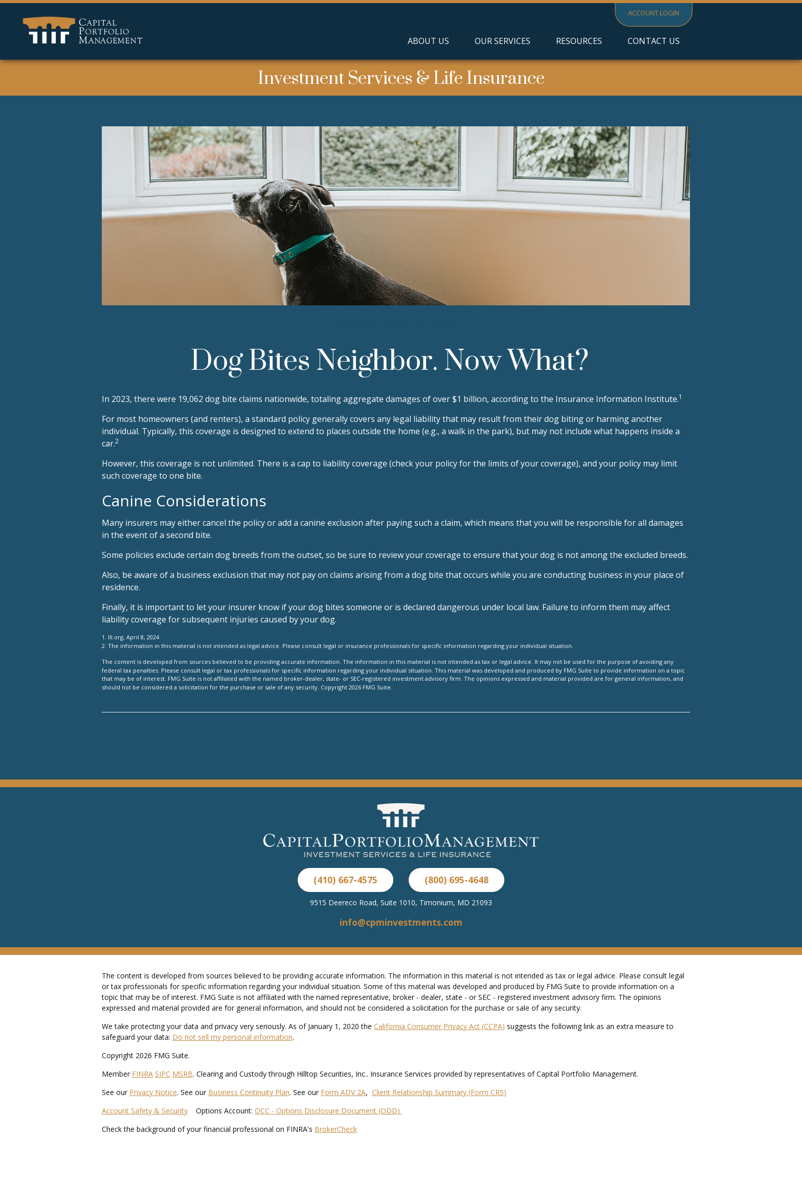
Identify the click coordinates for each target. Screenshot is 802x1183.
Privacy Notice (153, 1092)
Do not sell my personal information (232, 1037)
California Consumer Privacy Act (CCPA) (439, 1026)
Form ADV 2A (343, 1092)
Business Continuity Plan (248, 1092)
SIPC (162, 1074)
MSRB (182, 1074)
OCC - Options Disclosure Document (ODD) (328, 1110)
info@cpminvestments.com (401, 922)
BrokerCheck (336, 1129)
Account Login (653, 12)
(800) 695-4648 (456, 880)
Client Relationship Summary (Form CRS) (439, 1092)
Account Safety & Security (145, 1110)
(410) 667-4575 (345, 880)
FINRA (142, 1074)
